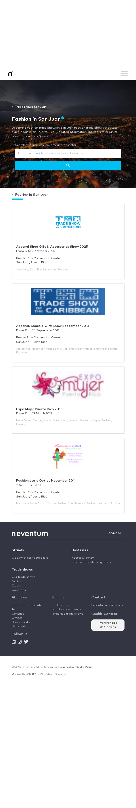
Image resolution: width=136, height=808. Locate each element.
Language (115, 532)
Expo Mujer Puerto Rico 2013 (39, 409)
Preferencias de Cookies (108, 625)
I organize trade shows (67, 613)
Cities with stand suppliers (30, 557)
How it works (21, 622)
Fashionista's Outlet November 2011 (46, 480)
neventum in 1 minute (27, 605)
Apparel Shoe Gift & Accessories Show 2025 (52, 246)
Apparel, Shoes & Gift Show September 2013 (52, 326)
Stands (18, 550)
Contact (18, 613)
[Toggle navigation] (124, 73)
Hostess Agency (82, 557)
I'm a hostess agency (66, 609)
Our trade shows (23, 577)
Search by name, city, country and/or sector (45, 145)
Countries (19, 590)
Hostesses (79, 550)
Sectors (17, 581)
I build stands (60, 605)
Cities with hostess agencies (91, 562)
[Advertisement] (68, 33)
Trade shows (22, 569)
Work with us (21, 626)
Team (15, 609)
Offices (17, 618)
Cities (16, 585)
